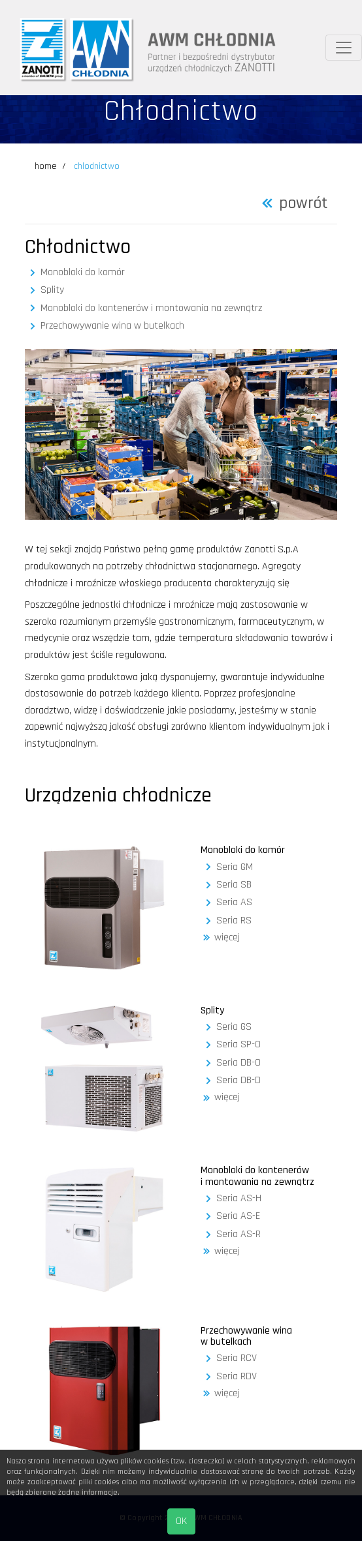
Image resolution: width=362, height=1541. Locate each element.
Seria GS (234, 1027)
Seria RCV (236, 1358)
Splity (52, 290)
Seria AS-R (238, 1234)
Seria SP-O (238, 1045)
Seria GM (234, 867)
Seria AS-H (238, 1198)
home (46, 166)
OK (181, 1521)
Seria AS (234, 902)
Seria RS (234, 921)
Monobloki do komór (83, 272)
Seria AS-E (238, 1216)
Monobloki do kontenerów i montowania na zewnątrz (151, 308)
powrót (303, 203)
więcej (227, 938)
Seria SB (234, 885)
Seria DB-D (238, 1080)
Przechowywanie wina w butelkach (112, 326)
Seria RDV (236, 1376)
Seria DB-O (238, 1063)
